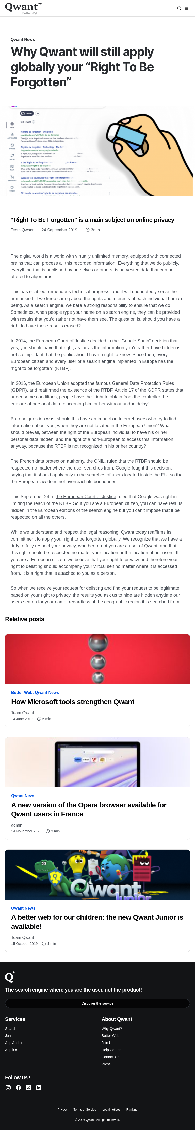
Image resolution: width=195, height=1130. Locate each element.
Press (106, 1064)
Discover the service (97, 1003)
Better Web (21, 692)
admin (16, 825)
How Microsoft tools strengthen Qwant (72, 702)
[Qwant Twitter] (28, 1088)
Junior (10, 1036)
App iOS (11, 1050)
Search (10, 1029)
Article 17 (124, 390)
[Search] (179, 8)
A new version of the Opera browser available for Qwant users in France (88, 809)
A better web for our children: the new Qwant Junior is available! (97, 921)
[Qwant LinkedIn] (39, 1088)
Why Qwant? (112, 1029)
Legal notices (111, 1109)
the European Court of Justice (86, 496)
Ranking (132, 1109)
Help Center (111, 1050)
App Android (14, 1043)
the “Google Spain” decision (140, 340)
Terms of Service (85, 1109)
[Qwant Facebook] (18, 1088)
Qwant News (23, 39)
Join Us (107, 1043)
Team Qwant (22, 230)
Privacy (62, 1109)
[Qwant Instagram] (8, 1088)
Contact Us (110, 1057)
